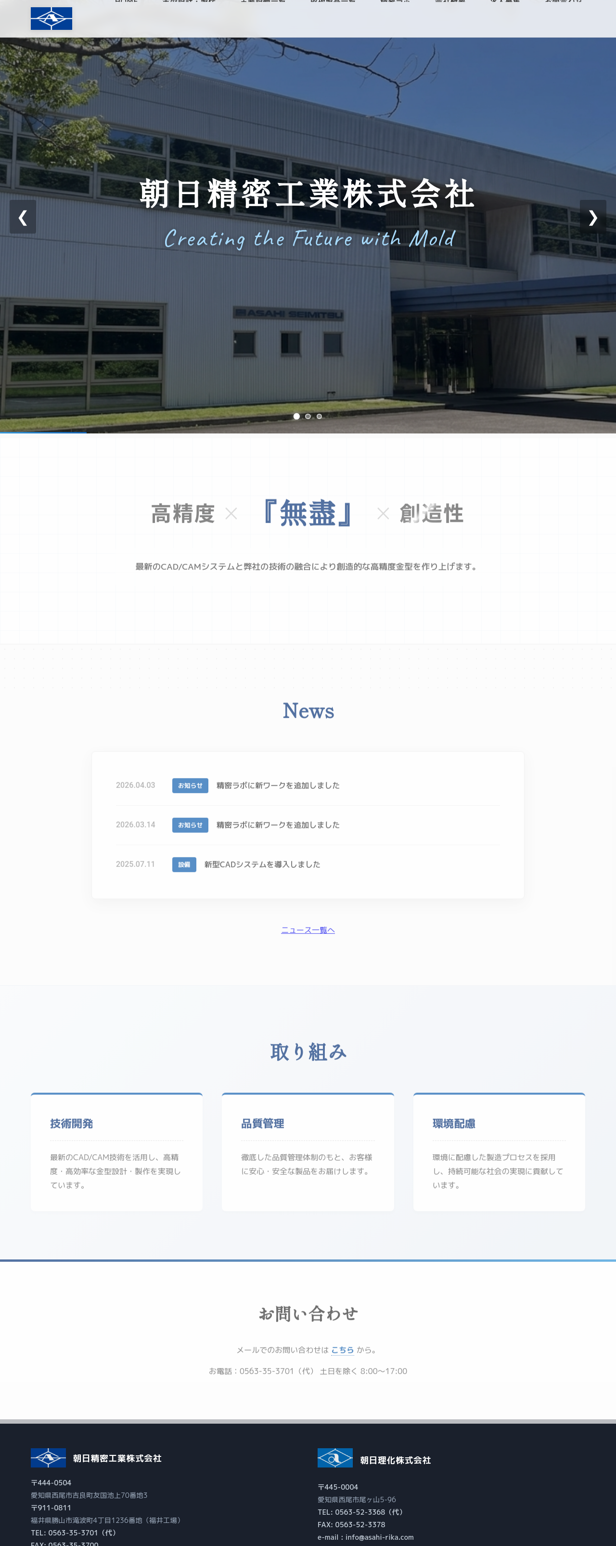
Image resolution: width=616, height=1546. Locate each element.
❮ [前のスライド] (22, 216)
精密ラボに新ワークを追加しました (281, 792)
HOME (126, 19)
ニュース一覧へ (308, 937)
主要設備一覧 (263, 19)
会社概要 (450, 19)
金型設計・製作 (189, 19)
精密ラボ (395, 19)
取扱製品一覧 (333, 19)
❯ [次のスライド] (593, 216)
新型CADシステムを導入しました (265, 871)
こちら (342, 1357)
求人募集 (505, 19)
